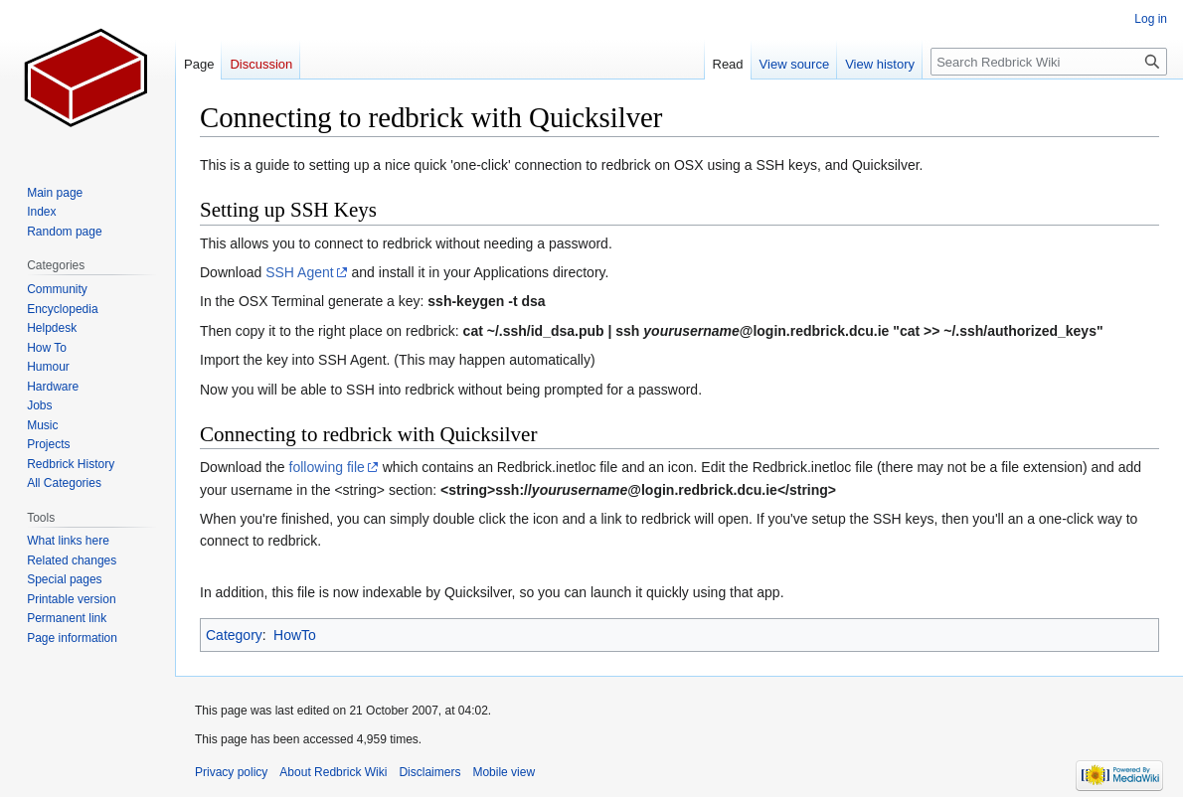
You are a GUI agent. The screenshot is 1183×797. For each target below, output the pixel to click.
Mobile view (503, 772)
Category (234, 635)
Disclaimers (429, 772)
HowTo (294, 635)
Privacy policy (231, 772)
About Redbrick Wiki (333, 772)
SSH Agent (299, 272)
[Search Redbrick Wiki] (1048, 62)
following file (327, 467)
